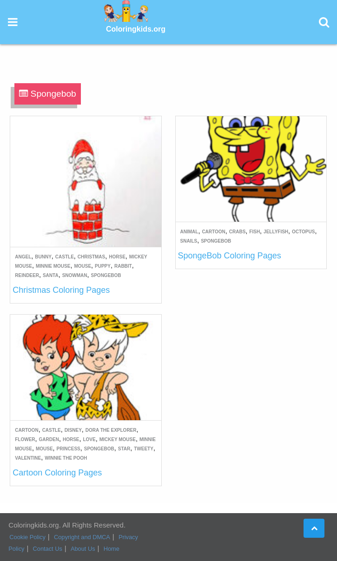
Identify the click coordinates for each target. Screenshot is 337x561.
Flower (25, 439)
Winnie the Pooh (66, 458)
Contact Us (47, 548)
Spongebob (106, 275)
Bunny (43, 256)
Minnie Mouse (53, 266)
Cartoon (213, 231)
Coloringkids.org (135, 29)
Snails (189, 241)
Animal (189, 231)
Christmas (91, 256)
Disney (73, 430)
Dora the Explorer (111, 430)
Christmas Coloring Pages (61, 290)
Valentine (28, 458)
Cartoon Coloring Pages (57, 472)
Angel (23, 256)
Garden (49, 439)
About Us (83, 548)
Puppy (103, 266)
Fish (254, 231)
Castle (64, 256)
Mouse (82, 266)
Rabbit (123, 266)
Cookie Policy (27, 537)
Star (124, 448)
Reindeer (27, 275)
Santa (51, 275)
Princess (68, 448)
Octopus (303, 231)
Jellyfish (276, 231)
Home (111, 548)
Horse (117, 256)
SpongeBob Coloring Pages (229, 255)
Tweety (143, 448)
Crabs (237, 231)
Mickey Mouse (117, 439)
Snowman (74, 275)
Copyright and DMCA (82, 537)
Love (89, 439)
